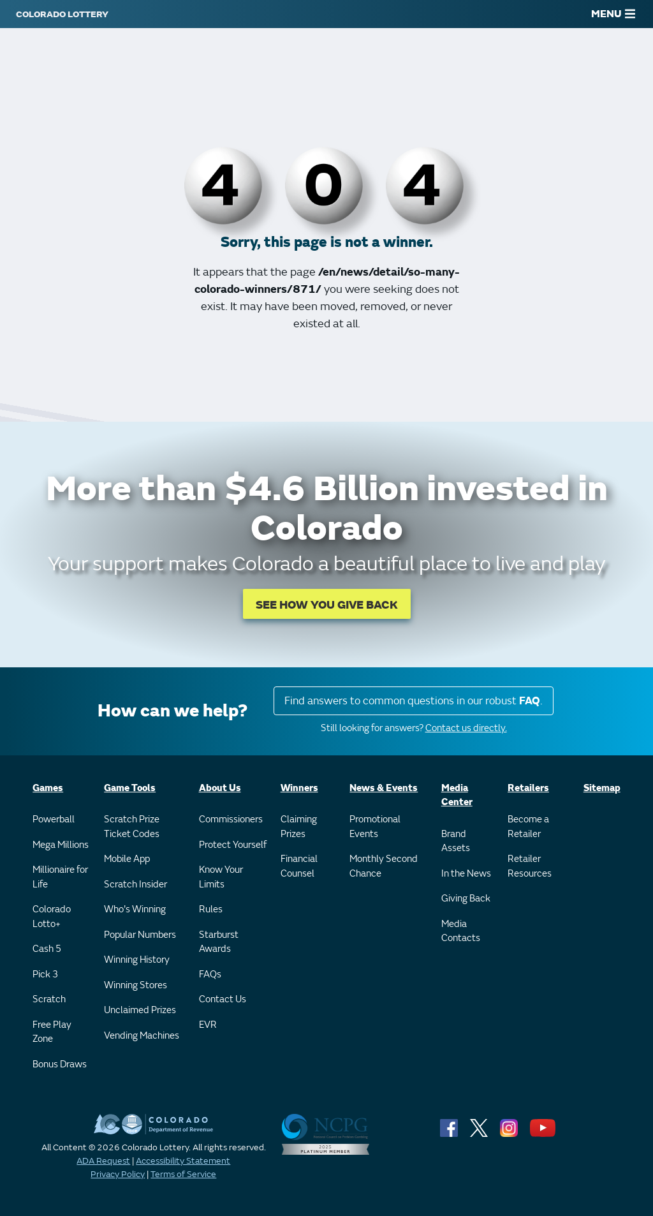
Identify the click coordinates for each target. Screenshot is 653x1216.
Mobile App (127, 859)
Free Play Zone (52, 1032)
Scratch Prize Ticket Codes (131, 826)
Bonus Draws (60, 1064)
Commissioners (231, 819)
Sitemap (601, 788)
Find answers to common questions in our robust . (413, 701)
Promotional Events (374, 826)
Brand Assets (455, 841)
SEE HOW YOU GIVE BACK (327, 605)
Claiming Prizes (299, 826)
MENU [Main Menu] (613, 14)
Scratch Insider (135, 885)
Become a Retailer (528, 826)
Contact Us (222, 999)
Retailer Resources (530, 866)
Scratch (49, 999)
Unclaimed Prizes (140, 1010)
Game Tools (130, 788)
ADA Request (103, 1160)
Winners (299, 788)
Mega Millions (61, 845)
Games (48, 788)
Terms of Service (183, 1174)
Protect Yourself (233, 845)
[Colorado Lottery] (62, 14)
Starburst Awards (218, 942)
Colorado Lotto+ (52, 916)
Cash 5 (47, 949)
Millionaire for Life (60, 877)
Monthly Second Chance (383, 866)
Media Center (457, 795)
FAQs (210, 974)
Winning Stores (135, 985)
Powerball (54, 819)
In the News (466, 874)
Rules (211, 909)
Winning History (137, 960)
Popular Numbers (140, 935)
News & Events (383, 788)
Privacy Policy (118, 1174)
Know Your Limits (221, 877)
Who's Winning (135, 909)
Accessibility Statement (183, 1160)
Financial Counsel (299, 866)
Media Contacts (460, 931)
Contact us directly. (466, 728)
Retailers (528, 788)
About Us (220, 788)
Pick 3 (45, 974)
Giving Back (465, 899)
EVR (208, 1025)
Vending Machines (141, 1036)
